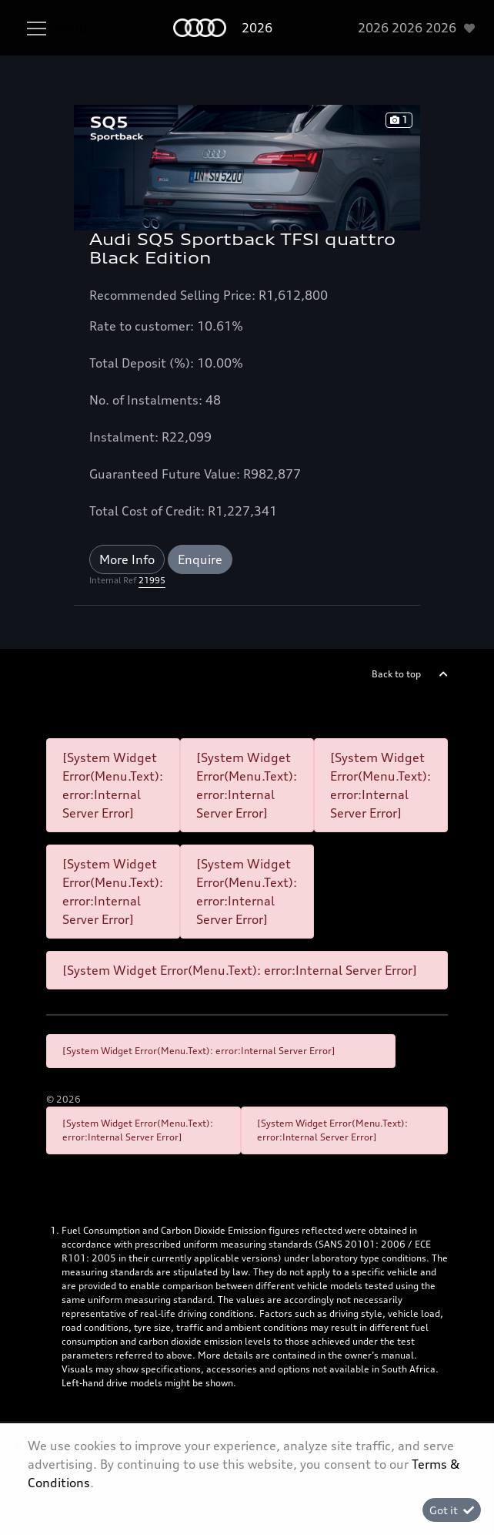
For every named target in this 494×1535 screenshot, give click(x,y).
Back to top (396, 674)
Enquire (200, 559)
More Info (127, 559)
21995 (152, 580)
